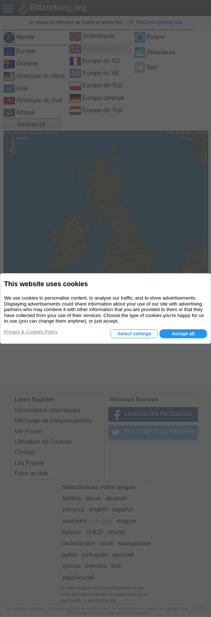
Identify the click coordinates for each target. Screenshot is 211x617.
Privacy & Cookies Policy (30, 332)
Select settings (134, 333)
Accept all (183, 333)
